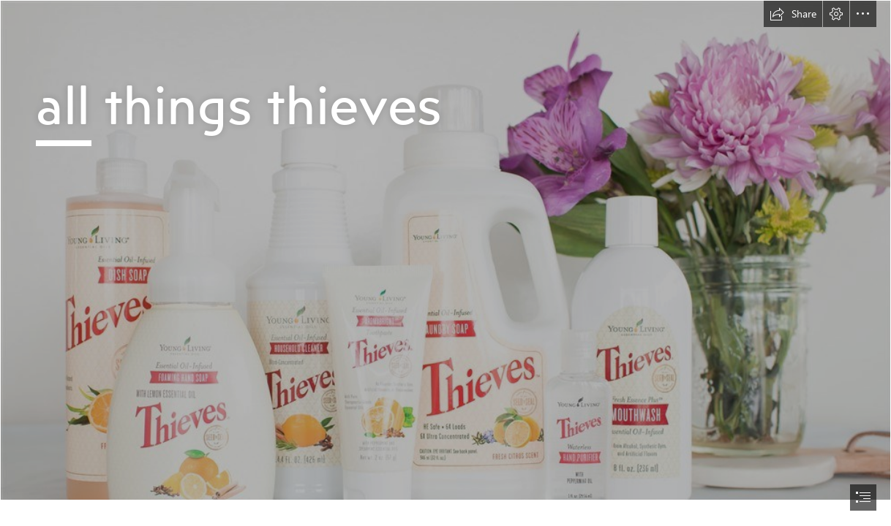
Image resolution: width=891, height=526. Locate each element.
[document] (445, 263)
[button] (793, 14)
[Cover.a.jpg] (445, 250)
